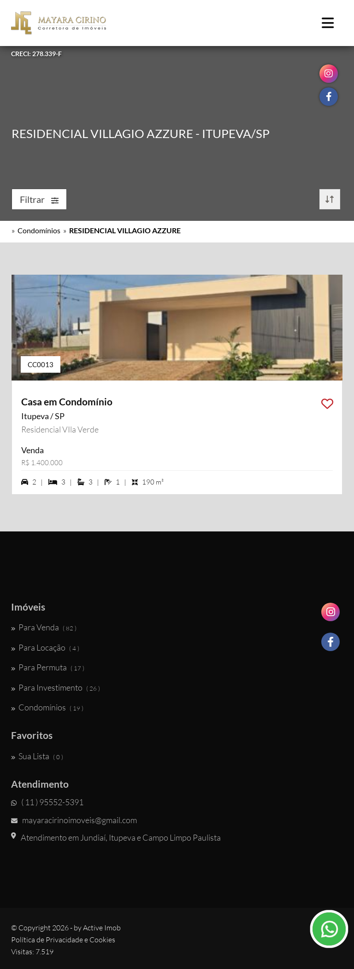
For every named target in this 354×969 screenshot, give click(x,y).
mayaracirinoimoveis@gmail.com (74, 820)
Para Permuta (47, 667)
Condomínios (39, 230)
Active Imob (102, 927)
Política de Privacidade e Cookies (63, 939)
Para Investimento (55, 687)
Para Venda (44, 627)
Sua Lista (37, 756)
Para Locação (45, 647)
